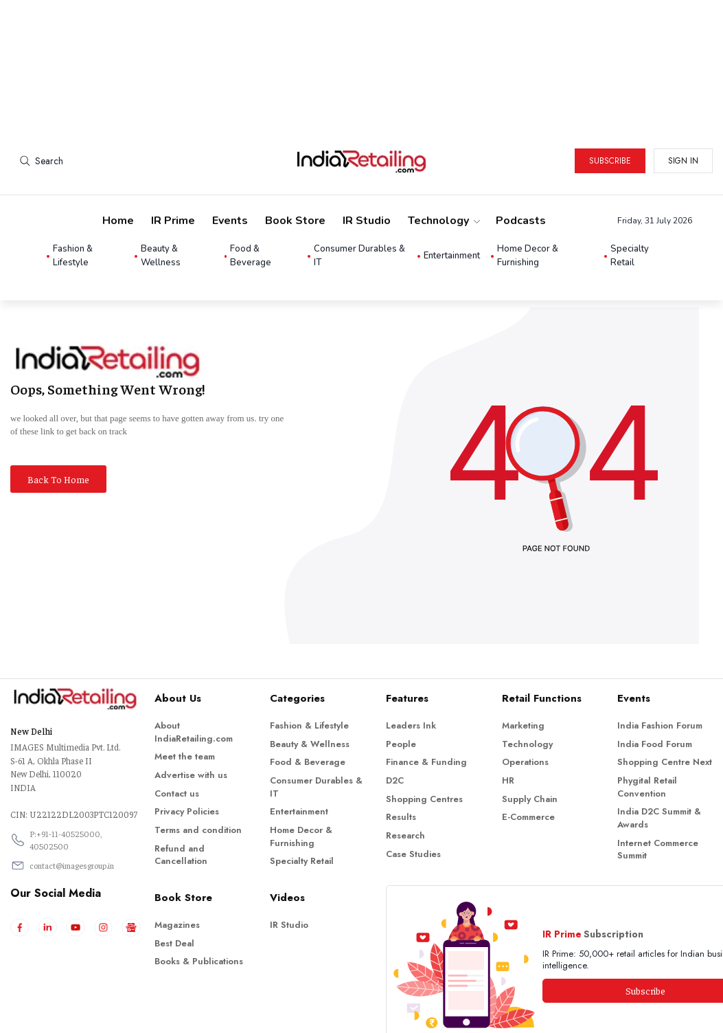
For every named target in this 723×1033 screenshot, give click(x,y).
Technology (443, 162)
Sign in (683, 102)
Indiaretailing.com (357, 1013)
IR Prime (173, 162)
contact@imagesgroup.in (72, 806)
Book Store (295, 162)
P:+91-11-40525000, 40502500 (66, 781)
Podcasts (521, 162)
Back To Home (58, 420)
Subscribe (610, 102)
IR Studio (367, 162)
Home (118, 162)
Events (230, 162)
